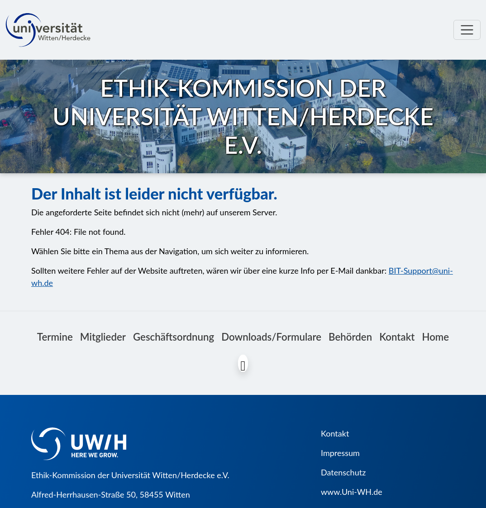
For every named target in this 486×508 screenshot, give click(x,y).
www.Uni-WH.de (351, 492)
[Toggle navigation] (467, 30)
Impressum (340, 453)
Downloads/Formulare (271, 337)
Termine (55, 337)
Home (435, 337)
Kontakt (397, 337)
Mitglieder (103, 337)
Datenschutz (343, 472)
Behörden (350, 337)
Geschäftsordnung (173, 337)
